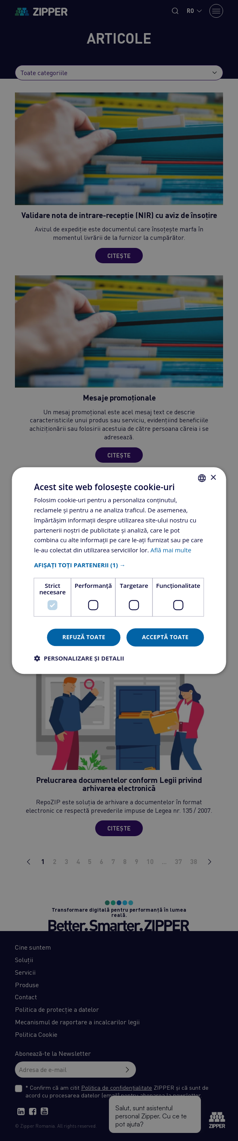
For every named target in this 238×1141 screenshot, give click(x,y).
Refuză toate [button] (83, 637)
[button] (119, 564)
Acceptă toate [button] (165, 637)
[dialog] (119, 570)
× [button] (213, 478)
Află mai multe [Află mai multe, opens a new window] (170, 550)
